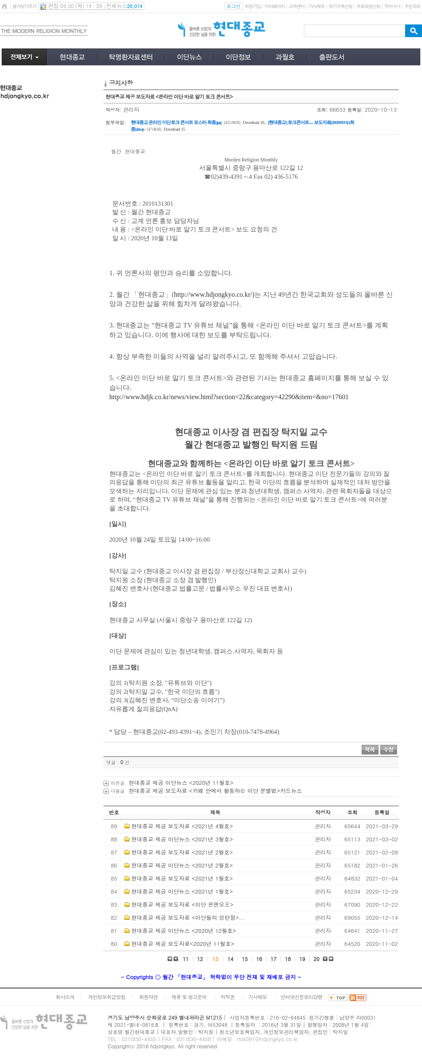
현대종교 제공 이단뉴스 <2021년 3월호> (182, 839)
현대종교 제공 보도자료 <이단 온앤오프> (182, 904)
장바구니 (392, 6)
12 (200, 958)
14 (230, 958)
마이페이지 (274, 6)
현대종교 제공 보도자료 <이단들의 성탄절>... (188, 917)
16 (259, 958)
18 (288, 958)
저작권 (227, 996)
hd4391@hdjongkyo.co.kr (267, 1038)
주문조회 (412, 6)
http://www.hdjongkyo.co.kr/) (214, 294)
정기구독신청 (340, 6)
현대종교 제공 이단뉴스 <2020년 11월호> (181, 783)
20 (316, 958)
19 (302, 958)
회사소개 (65, 996)
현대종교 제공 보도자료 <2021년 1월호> (182, 878)
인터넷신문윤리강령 (301, 996)
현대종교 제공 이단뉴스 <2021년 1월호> (182, 891)
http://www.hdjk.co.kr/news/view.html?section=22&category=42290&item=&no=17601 (229, 396)
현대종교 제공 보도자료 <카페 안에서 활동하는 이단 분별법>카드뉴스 (215, 791)
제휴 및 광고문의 (188, 996)
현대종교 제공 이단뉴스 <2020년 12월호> (183, 930)
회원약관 (148, 996)
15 (245, 958)
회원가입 (252, 6)
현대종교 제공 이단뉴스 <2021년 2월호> (182, 865)
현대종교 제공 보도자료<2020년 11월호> (182, 944)
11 (186, 958)
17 (273, 958)
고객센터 (296, 6)
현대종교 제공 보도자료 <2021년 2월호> (182, 852)
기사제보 (316, 6)
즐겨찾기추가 (24, 6)
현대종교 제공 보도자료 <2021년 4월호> (182, 826)
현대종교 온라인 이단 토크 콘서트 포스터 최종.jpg (176, 122)
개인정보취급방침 (106, 996)
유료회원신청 (368, 6)
